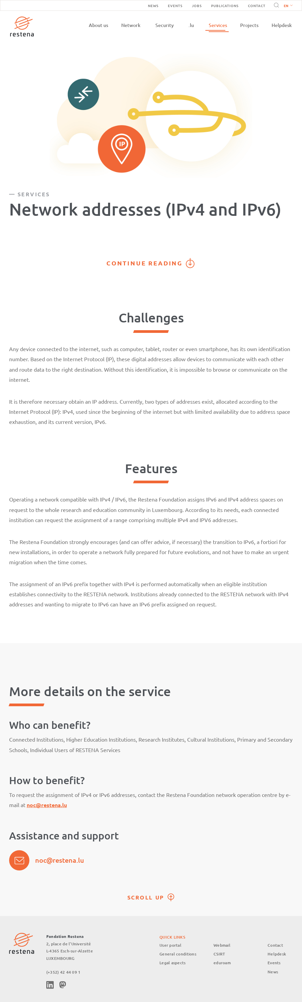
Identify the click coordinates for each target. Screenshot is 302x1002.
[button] (287, 5)
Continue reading (144, 263)
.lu (191, 25)
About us (98, 25)
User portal (170, 945)
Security (164, 25)
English (288, 6)
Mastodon (62, 985)
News (153, 5)
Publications (224, 5)
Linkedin (50, 985)
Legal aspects (172, 963)
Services (218, 25)
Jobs (197, 5)
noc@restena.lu (59, 860)
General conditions (177, 954)
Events (175, 5)
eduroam (222, 963)
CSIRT (219, 954)
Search (275, 5)
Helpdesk (282, 25)
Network (131, 25)
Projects (249, 25)
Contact (257, 5)
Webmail (221, 945)
